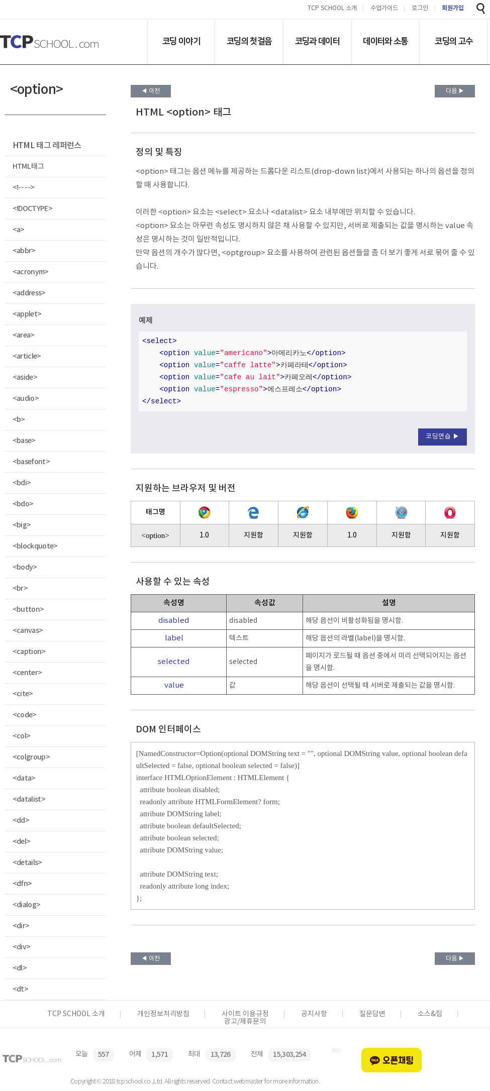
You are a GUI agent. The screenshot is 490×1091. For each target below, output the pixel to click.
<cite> (23, 694)
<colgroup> (31, 757)
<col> (22, 736)
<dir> (21, 926)
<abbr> (24, 251)
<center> (27, 673)
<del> (22, 841)
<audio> (26, 398)
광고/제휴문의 (245, 1021)
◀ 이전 (150, 91)
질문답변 (372, 1014)
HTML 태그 (28, 166)
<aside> (25, 377)
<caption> (29, 651)
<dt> (20, 989)
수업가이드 (384, 9)
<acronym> (31, 272)
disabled (173, 620)
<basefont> (31, 462)
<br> (20, 588)
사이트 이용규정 (245, 1014)
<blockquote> (35, 546)
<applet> (27, 314)
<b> (19, 419)
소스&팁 (430, 1014)
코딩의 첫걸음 (249, 41)
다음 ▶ (455, 91)
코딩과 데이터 (317, 41)
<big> (22, 525)
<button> (28, 609)
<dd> (21, 820)
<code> (25, 715)
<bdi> (22, 483)
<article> (27, 356)
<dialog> (27, 905)
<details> (27, 862)
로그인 (420, 9)
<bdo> (23, 504)
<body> (25, 567)
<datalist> (29, 799)
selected (174, 662)
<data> (24, 778)
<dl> (20, 968)
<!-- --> (24, 187)
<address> (29, 293)
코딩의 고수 (453, 41)
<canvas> (28, 630)
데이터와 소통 (385, 41)
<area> (24, 335)
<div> (22, 947)
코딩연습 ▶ (442, 437)
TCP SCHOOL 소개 (332, 9)
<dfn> (22, 884)
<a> (19, 230)
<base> (24, 441)
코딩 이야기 (181, 41)
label (174, 638)
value (174, 685)
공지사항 (314, 1014)
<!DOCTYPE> (32, 208)
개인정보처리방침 (163, 1014)
